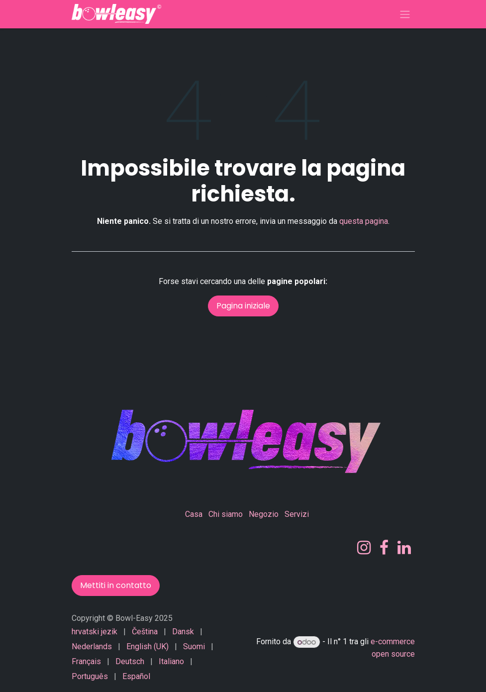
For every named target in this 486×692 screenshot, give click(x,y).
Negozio (264, 514)
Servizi (297, 514)
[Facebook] (384, 548)
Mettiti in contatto (115, 585)
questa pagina (363, 221)
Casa (193, 514)
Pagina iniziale (243, 305)
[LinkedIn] (404, 548)
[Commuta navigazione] (405, 14)
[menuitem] (94, 631)
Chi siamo (225, 514)
